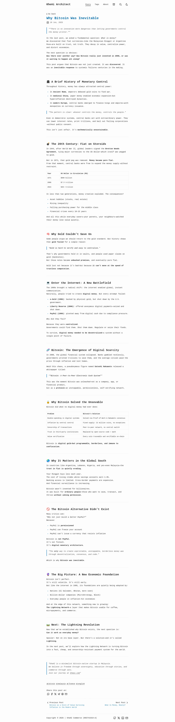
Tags (97, 4)
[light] (127, 4)
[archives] (114, 4)
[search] (120, 4)
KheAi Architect (58, 4)
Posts (88, 4)
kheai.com (75, 673)
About (105, 4)
